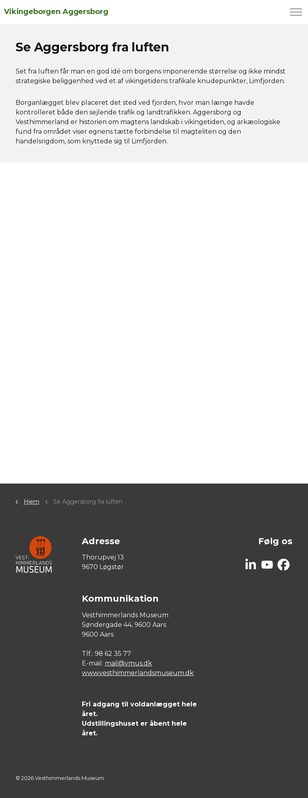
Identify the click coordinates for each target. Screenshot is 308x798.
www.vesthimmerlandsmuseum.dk (138, 673)
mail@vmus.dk (128, 663)
